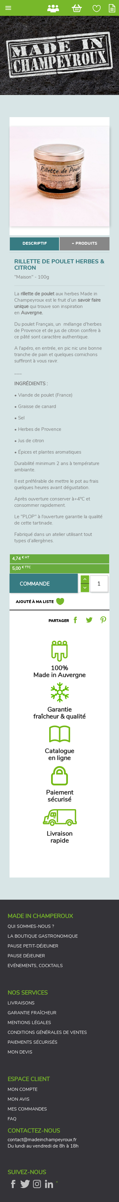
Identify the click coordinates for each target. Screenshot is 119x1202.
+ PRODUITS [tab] (84, 244)
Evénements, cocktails (35, 966)
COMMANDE (35, 584)
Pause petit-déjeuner (33, 946)
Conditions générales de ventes (47, 1032)
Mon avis (19, 1099)
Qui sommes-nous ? (31, 926)
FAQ (12, 1119)
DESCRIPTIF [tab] (35, 244)
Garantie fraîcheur (32, 1013)
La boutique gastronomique (43, 936)
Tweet (89, 620)
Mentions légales (29, 1023)
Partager (75, 620)
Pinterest (103, 620)
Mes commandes (27, 1109)
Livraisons (21, 1003)
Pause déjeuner (26, 956)
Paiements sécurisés (32, 1042)
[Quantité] (99, 583)
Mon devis (20, 1052)
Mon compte (22, 1089)
